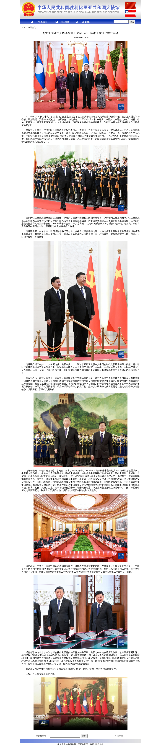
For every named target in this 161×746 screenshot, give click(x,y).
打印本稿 (119, 736)
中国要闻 (32, 27)
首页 (23, 27)
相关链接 (64, 22)
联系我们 (42, 22)
